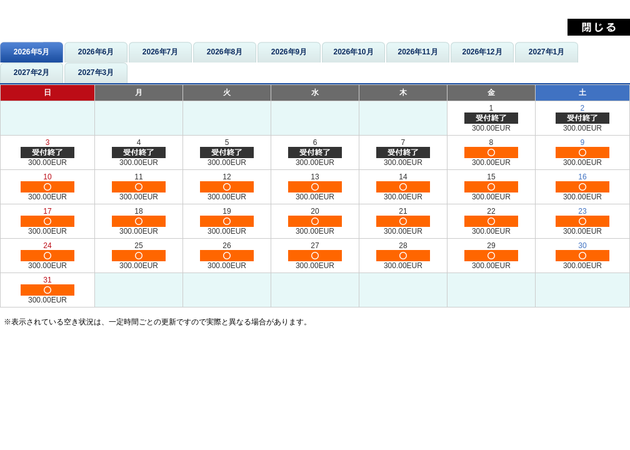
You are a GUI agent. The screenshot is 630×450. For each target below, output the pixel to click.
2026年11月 (418, 52)
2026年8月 (224, 52)
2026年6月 (96, 52)
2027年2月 (31, 72)
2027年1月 (546, 52)
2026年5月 (31, 52)
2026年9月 (289, 52)
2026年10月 (353, 52)
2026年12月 (482, 52)
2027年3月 (96, 72)
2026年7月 (160, 52)
